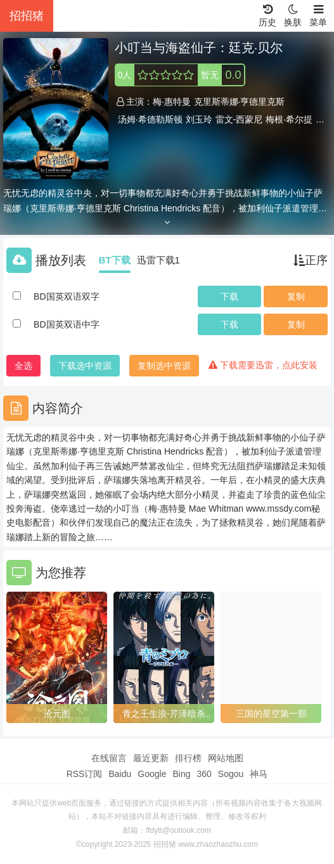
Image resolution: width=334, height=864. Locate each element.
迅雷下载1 (158, 260)
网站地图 (225, 758)
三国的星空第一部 (271, 713)
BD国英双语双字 (66, 296)
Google (152, 774)
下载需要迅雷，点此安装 (263, 365)
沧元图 (57, 713)
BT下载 (115, 260)
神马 (258, 774)
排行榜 (188, 758)
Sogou (230, 774)
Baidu (119, 774)
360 (203, 774)
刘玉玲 (199, 119)
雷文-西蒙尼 (239, 119)
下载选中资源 (85, 366)
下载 (229, 296)
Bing (181, 774)
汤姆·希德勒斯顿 (150, 119)
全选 (23, 366)
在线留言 (109, 758)
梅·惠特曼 (172, 101)
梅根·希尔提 (289, 119)
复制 (296, 296)
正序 (310, 260)
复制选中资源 (164, 366)
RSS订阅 (85, 774)
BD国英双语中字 (66, 324)
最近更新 (151, 758)
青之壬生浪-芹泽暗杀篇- (163, 714)
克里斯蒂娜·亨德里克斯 (239, 101)
